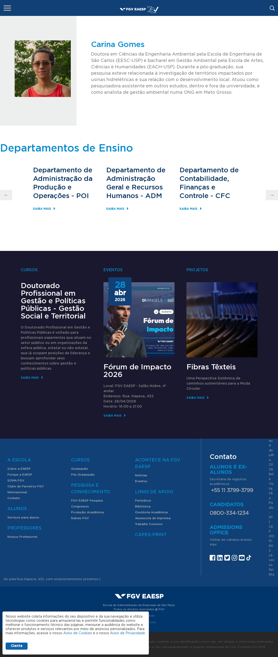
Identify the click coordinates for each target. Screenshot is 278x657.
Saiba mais (42, 208)
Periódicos (143, 500)
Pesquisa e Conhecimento (90, 488)
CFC (222, 196)
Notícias (141, 475)
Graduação (79, 468)
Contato (13, 498)
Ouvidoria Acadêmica (151, 512)
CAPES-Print (151, 535)
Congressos (80, 506)
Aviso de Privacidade (127, 633)
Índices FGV (80, 518)
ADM (153, 196)
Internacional (17, 492)
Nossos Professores (22, 536)
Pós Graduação (83, 474)
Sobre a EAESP (19, 468)
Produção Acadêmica (87, 512)
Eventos (141, 481)
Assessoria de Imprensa (153, 518)
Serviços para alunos (23, 517)
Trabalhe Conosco (149, 524)
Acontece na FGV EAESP (157, 463)
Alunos (17, 509)
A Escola (19, 460)
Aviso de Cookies (77, 633)
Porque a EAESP (19, 474)
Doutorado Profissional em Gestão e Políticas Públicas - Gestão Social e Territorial (53, 301)
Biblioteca (142, 506)
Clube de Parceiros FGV (25, 486)
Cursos (80, 460)
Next (272, 195)
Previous (6, 195)
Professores (24, 528)
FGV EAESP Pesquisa (87, 500)
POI (82, 196)
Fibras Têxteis (211, 367)
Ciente (16, 646)
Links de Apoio (154, 492)
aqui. (213, 544)
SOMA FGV (15, 480)
